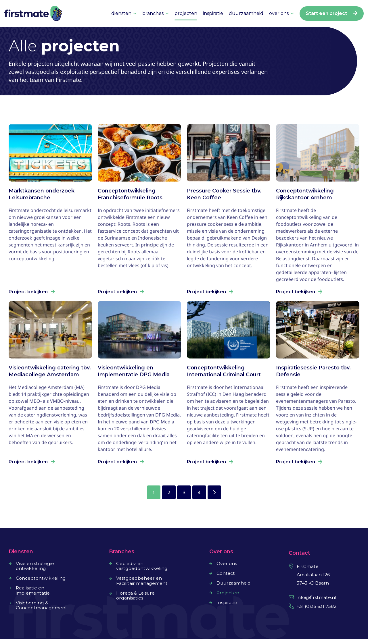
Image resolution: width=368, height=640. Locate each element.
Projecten (227, 593)
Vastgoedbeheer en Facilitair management (142, 582)
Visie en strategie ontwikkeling (35, 567)
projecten (186, 13)
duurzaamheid (246, 13)
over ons (281, 13)
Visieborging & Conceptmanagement (41, 606)
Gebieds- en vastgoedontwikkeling (142, 567)
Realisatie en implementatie (33, 591)
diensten (124, 13)
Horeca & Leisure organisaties (135, 596)
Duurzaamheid (234, 583)
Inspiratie (226, 603)
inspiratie (213, 13)
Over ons (226, 564)
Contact (225, 574)
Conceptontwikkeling (41, 579)
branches (155, 13)
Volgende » (215, 492)
